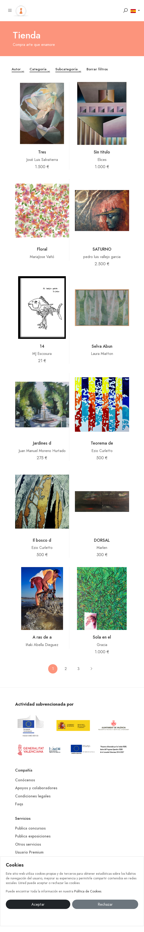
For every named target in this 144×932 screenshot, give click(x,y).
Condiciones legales (32, 796)
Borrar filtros (97, 69)
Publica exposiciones (32, 836)
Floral (42, 249)
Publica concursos (30, 828)
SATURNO (102, 249)
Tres (42, 152)
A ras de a (42, 637)
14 (42, 346)
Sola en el (102, 637)
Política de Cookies (87, 891)
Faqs (19, 804)
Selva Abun (102, 346)
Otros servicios (28, 844)
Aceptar (37, 904)
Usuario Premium (29, 852)
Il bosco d (42, 540)
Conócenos (25, 780)
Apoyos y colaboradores (36, 788)
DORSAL (102, 540)
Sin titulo (102, 152)
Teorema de (102, 443)
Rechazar (105, 904)
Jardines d (42, 443)
